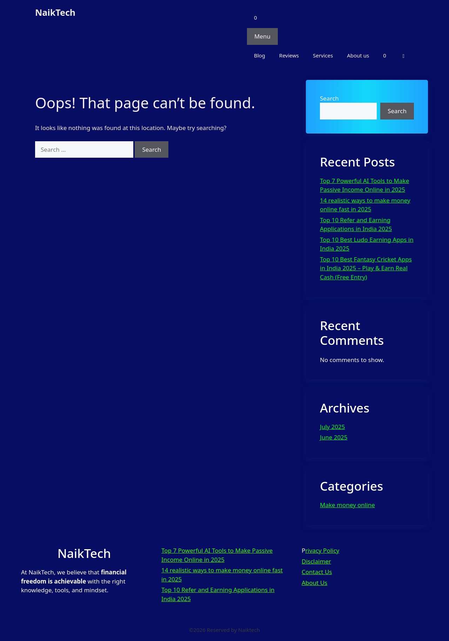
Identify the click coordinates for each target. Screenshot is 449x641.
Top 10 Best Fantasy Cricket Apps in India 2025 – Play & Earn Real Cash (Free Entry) (366, 268)
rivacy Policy (322, 550)
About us (358, 55)
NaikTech (55, 12)
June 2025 (334, 437)
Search (329, 98)
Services (323, 55)
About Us (314, 583)
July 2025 (332, 427)
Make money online (347, 505)
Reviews (289, 55)
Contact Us (317, 572)
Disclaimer (316, 561)
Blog (259, 55)
